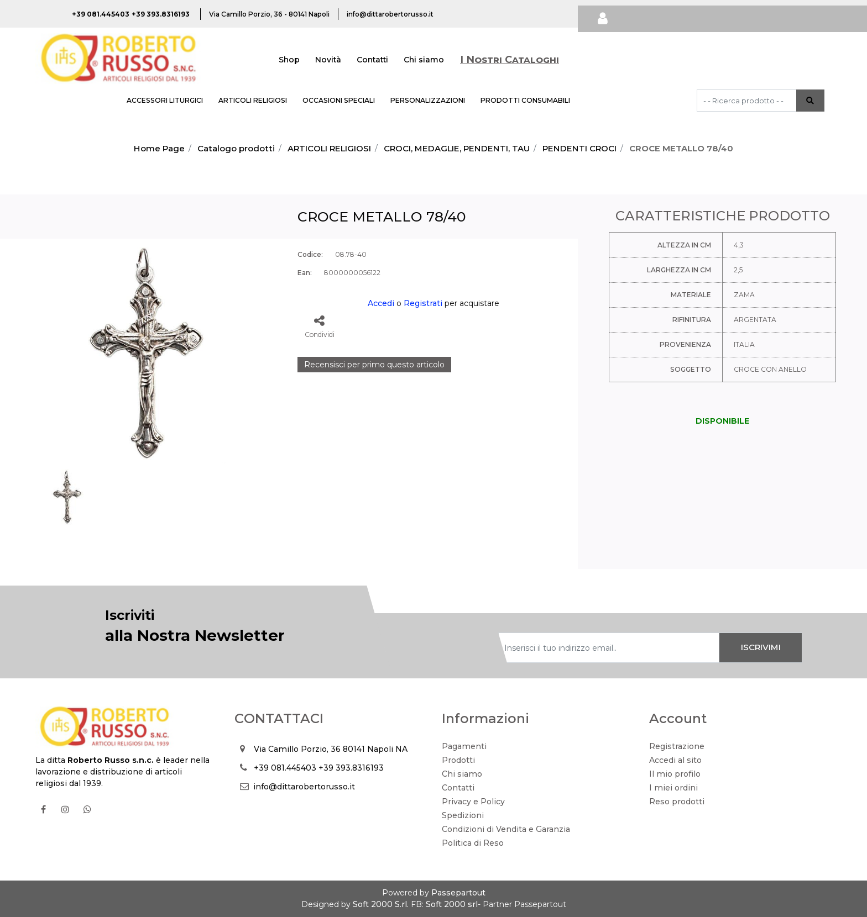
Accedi (381, 303)
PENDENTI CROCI (579, 148)
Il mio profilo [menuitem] (675, 774)
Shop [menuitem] (289, 60)
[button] (810, 100)
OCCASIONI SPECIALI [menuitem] (338, 100)
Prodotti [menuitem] (458, 760)
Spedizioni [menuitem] (463, 815)
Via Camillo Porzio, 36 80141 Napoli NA (331, 749)
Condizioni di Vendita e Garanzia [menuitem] (506, 829)
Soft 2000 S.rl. (381, 904)
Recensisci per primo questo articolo (374, 365)
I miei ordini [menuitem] (673, 788)
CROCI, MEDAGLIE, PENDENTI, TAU (457, 148)
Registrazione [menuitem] (676, 746)
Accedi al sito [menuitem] (675, 760)
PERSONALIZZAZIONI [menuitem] (427, 100)
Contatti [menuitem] (372, 60)
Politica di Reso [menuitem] (473, 843)
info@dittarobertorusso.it (304, 787)
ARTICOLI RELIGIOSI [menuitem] (252, 100)
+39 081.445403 (285, 768)
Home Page (159, 148)
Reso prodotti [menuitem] (676, 802)
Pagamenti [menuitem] (464, 746)
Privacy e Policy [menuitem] (473, 802)
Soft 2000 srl (452, 904)
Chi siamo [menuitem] (424, 60)
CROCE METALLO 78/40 (681, 148)
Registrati (423, 303)
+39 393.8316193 (351, 768)
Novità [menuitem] (328, 60)
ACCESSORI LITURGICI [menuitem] (165, 100)
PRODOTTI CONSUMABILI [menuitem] (525, 100)
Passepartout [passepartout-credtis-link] (458, 893)
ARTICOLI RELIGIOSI (329, 148)
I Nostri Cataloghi (509, 60)
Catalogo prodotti (236, 148)
